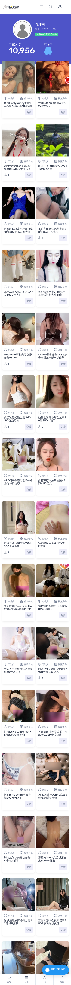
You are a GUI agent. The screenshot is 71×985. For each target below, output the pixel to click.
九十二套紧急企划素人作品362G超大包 (18, 293)
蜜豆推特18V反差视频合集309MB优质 (52, 859)
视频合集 (28, 98)
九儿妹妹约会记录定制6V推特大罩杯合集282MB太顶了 (18, 609)
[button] (50, 7)
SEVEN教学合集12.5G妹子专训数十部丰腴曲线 (52, 356)
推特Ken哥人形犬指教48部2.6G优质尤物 (18, 733)
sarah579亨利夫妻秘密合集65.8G (18, 356)
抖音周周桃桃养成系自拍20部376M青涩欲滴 (52, 733)
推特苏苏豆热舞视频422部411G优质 (52, 482)
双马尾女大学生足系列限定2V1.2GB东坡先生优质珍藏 (18, 921)
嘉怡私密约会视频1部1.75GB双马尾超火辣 (52, 889)
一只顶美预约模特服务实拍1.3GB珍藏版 (52, 950)
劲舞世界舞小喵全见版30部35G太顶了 (52, 419)
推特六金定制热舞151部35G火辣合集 (18, 545)
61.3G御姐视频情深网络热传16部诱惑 (18, 482)
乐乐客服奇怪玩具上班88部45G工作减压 (52, 230)
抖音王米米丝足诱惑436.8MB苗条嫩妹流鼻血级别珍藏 (51, 921)
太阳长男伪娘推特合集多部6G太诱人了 (18, 670)
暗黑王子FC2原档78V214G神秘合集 (52, 167)
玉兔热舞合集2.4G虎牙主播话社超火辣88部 (51, 293)
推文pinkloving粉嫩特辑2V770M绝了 (17, 796)
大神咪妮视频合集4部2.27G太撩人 (52, 105)
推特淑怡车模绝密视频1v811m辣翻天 (52, 608)
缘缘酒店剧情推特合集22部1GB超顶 (18, 889)
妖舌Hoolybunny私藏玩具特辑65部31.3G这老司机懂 (18, 106)
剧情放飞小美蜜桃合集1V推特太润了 (17, 859)
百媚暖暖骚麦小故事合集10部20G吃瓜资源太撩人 (18, 231)
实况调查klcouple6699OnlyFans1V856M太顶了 (18, 951)
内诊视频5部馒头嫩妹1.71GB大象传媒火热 (52, 670)
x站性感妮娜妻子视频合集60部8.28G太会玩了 (18, 167)
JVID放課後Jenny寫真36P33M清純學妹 (52, 796)
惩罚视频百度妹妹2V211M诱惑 (52, 545)
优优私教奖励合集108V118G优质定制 (18, 419)
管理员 (11, 98)
